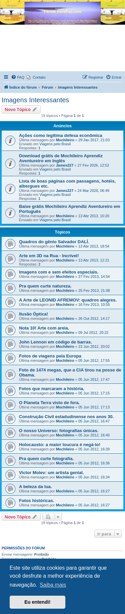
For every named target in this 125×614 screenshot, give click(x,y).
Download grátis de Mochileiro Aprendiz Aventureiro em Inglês (61, 158)
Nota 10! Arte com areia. (44, 327)
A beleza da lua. (35, 486)
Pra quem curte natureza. (45, 286)
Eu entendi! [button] (37, 602)
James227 (65, 165)
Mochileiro (65, 140)
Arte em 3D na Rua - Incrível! (49, 255)
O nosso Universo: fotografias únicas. (58, 430)
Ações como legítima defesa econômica (60, 135)
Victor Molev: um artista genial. (51, 472)
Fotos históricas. (36, 500)
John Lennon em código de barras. (55, 341)
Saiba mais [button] (53, 585)
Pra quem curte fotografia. (46, 458)
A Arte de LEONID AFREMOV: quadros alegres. (68, 300)
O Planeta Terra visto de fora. (49, 402)
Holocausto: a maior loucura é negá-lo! (59, 444)
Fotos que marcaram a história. (51, 388)
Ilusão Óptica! (33, 313)
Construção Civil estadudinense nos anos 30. (66, 416)
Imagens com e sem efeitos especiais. (58, 272)
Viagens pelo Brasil (55, 144)
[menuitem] (17, 77)
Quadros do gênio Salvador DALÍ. (54, 241)
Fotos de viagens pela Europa (50, 355)
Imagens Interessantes (35, 100)
